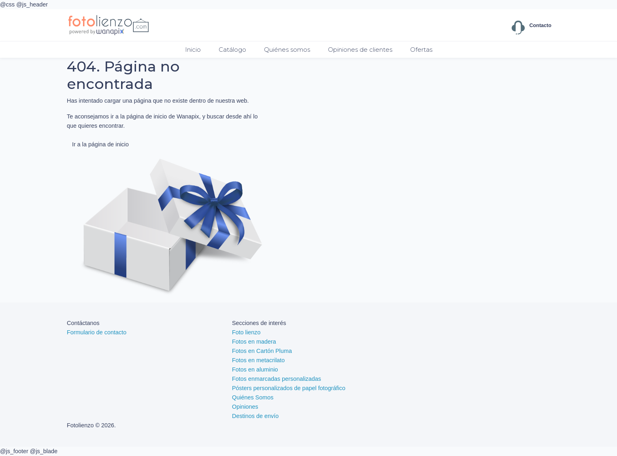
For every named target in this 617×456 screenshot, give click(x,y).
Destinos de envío (255, 416)
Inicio (193, 49)
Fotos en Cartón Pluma (262, 351)
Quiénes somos (287, 49)
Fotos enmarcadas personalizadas (276, 379)
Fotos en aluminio (255, 369)
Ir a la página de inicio (100, 144)
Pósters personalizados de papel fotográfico (288, 388)
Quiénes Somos (252, 397)
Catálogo (232, 49)
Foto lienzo (246, 332)
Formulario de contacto (96, 332)
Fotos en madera (254, 341)
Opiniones (245, 406)
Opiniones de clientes (360, 49)
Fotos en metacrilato (258, 360)
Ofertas (421, 49)
